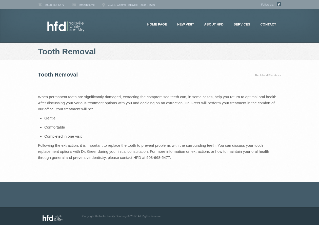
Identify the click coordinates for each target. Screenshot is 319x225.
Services (242, 24)
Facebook (279, 4)
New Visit (185, 24)
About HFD (214, 24)
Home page (157, 24)
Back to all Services (268, 75)
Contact (268, 24)
